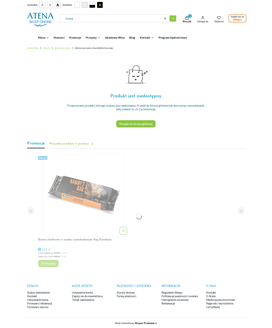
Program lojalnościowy (172, 37)
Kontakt (32, 296)
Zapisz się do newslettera (87, 296)
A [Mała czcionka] (42, 4)
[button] (173, 18)
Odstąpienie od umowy (175, 299)
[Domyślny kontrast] (77, 5)
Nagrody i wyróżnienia (219, 303)
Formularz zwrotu (37, 307)
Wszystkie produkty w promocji (71, 144)
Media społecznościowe (220, 299)
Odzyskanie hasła (37, 299)
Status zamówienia (38, 292)
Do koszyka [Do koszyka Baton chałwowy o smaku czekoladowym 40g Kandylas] (48, 263)
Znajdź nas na (237, 18)
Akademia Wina (115, 37)
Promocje (75, 37)
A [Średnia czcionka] (50, 4)
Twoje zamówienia (83, 299)
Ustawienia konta (82, 292)
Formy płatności (126, 296)
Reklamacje (168, 303)
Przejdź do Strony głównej (136, 123)
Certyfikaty (213, 307)
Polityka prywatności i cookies (179, 296)
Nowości (59, 37)
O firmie (211, 296)
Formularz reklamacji (39, 303)
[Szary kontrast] (85, 5)
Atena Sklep (32, 48)
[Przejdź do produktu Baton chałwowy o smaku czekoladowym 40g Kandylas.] (83, 195)
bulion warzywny (63, 48)
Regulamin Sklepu (171, 292)
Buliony (46, 48)
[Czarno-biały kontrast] (92, 5)
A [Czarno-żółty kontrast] (100, 4)
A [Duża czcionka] (57, 5)
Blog (132, 37)
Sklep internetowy (134, 323)
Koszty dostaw (126, 292)
